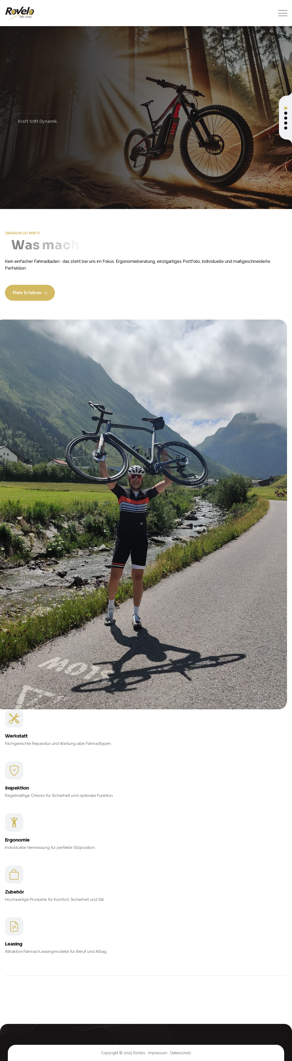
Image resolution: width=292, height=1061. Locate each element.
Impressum (157, 1053)
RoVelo (139, 1053)
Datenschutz (180, 1053)
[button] (285, 108)
